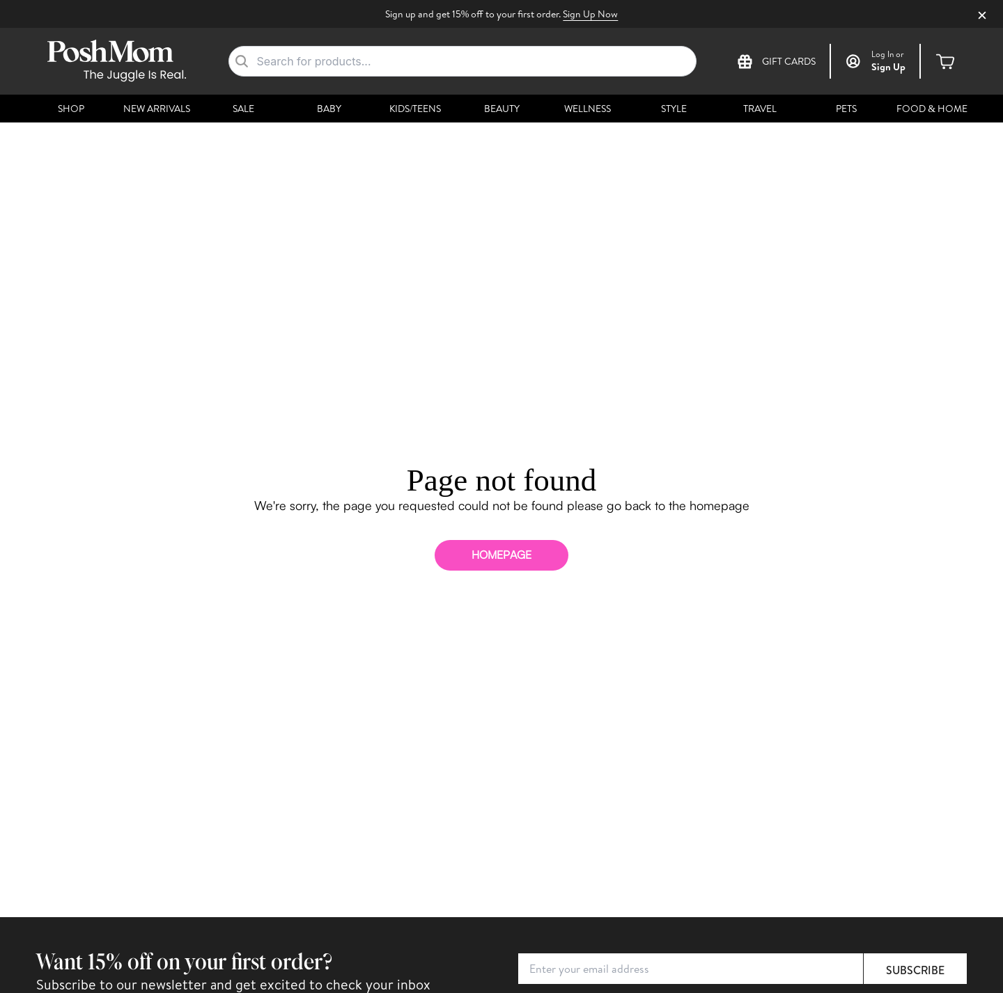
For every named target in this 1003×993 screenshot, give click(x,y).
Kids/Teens (415, 109)
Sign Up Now (590, 14)
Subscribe (915, 970)
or (887, 54)
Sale (243, 109)
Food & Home (931, 109)
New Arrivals (156, 109)
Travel (760, 109)
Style (674, 109)
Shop (71, 109)
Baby (329, 109)
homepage (501, 555)
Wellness (587, 109)
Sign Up (888, 67)
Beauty (502, 109)
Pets (846, 109)
